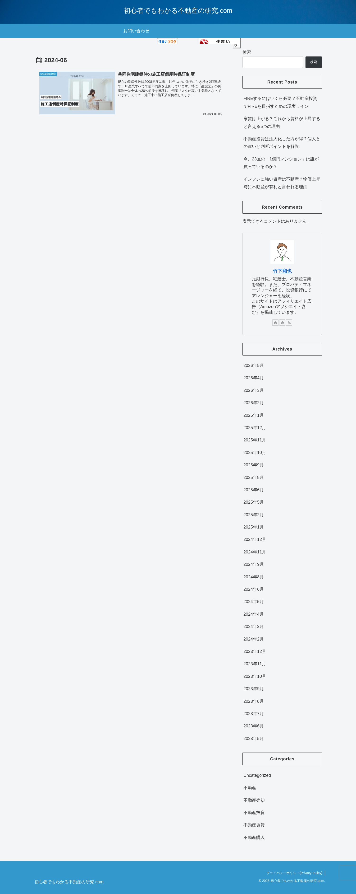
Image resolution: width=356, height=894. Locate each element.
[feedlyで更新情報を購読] (282, 322)
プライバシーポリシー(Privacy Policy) (294, 873)
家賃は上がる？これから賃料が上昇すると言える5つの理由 (281, 122)
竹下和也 (282, 271)
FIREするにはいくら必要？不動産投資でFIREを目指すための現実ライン (280, 102)
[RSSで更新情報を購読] (289, 322)
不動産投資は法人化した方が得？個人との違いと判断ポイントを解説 (281, 142)
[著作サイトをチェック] (275, 322)
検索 (246, 52)
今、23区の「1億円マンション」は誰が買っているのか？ (281, 163)
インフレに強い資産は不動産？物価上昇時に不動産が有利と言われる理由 (281, 183)
